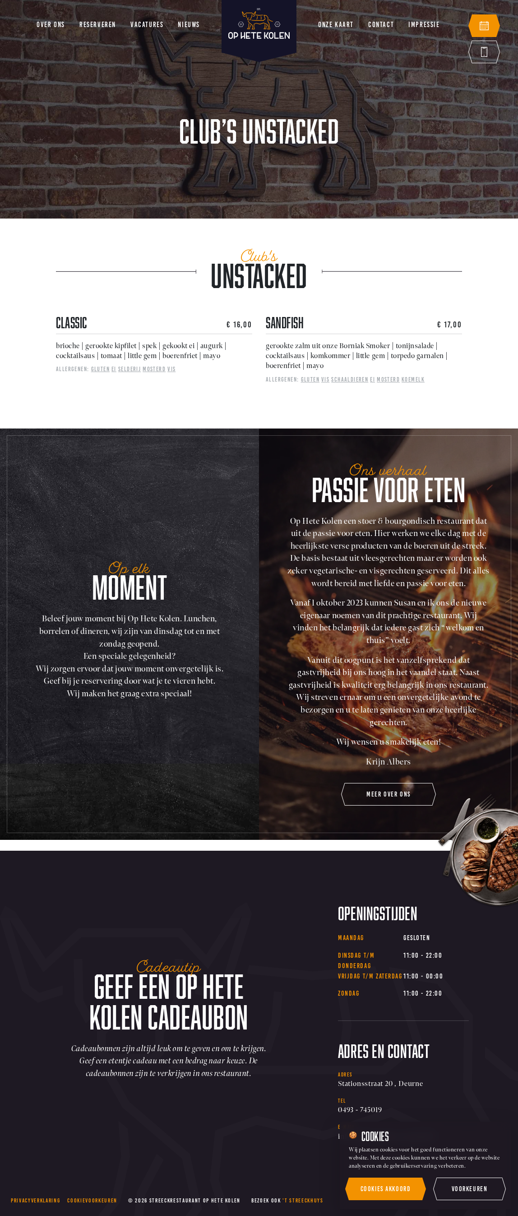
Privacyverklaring (35, 1200)
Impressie (423, 24)
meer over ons (388, 794)
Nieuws (189, 24)
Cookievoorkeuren (92, 1200)
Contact (381, 24)
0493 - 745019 (360, 1110)
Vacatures (146, 24)
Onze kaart (336, 24)
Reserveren (97, 24)
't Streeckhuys (302, 1200)
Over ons (51, 24)
